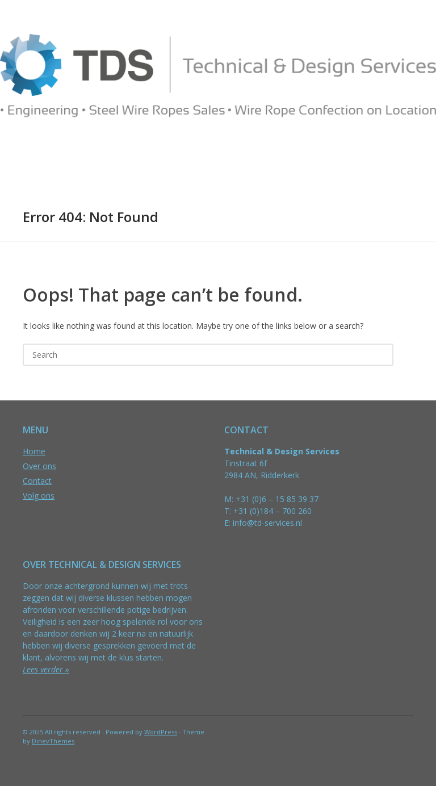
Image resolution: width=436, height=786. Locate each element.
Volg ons (38, 495)
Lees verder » (46, 669)
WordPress (160, 732)
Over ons (39, 466)
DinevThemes (53, 741)
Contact (37, 480)
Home (34, 451)
